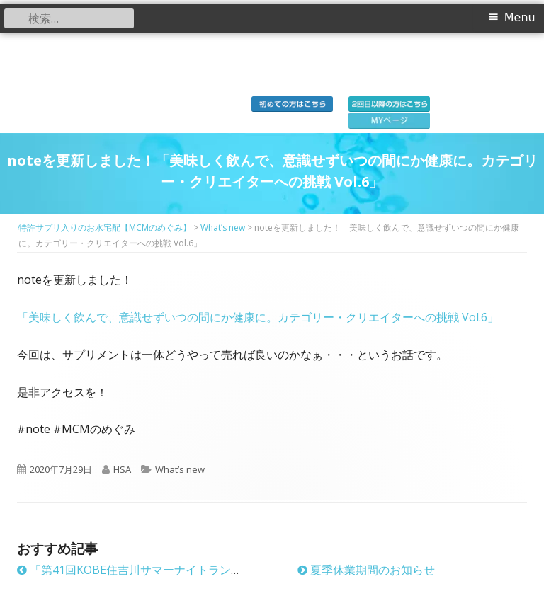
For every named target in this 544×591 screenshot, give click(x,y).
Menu (520, 17)
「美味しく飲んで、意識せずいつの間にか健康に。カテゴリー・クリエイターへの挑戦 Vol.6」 (258, 317)
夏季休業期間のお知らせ (366, 570)
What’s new (180, 469)
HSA (122, 469)
